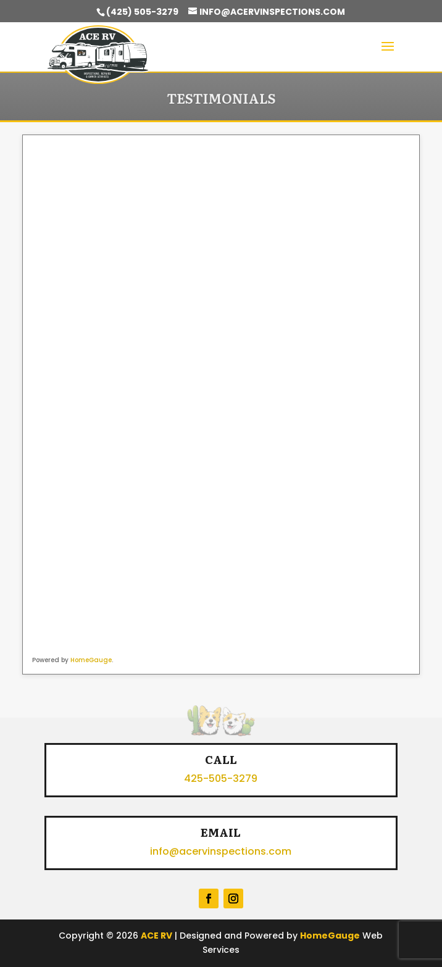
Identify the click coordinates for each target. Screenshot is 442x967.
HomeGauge (91, 660)
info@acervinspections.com (220, 851)
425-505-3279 (220, 778)
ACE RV (156, 935)
